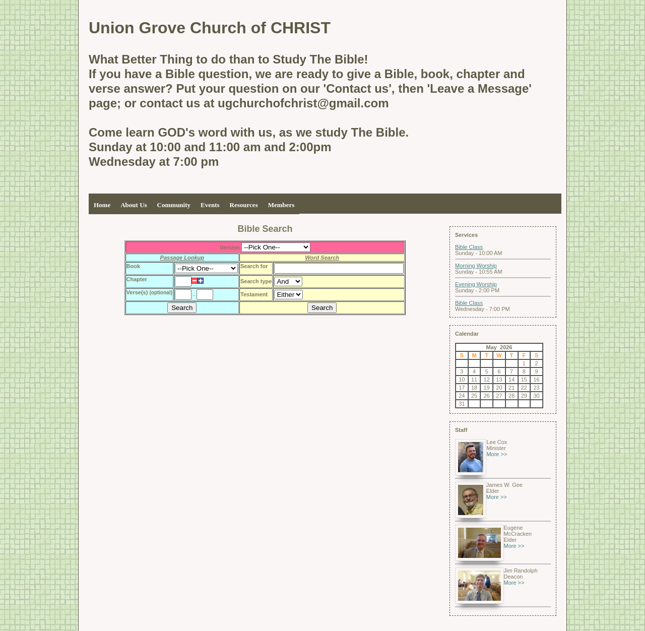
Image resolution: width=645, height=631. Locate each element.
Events (210, 205)
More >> (496, 454)
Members (281, 205)
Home (102, 205)
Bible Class (469, 247)
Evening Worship (476, 284)
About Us (133, 205)
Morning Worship (476, 266)
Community (173, 205)
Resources (244, 205)
